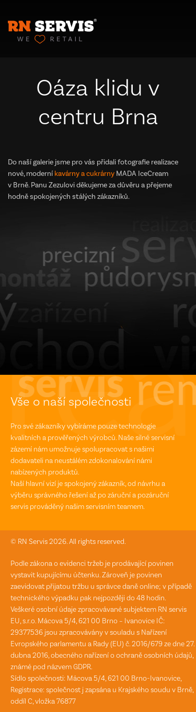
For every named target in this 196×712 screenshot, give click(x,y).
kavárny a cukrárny (84, 173)
